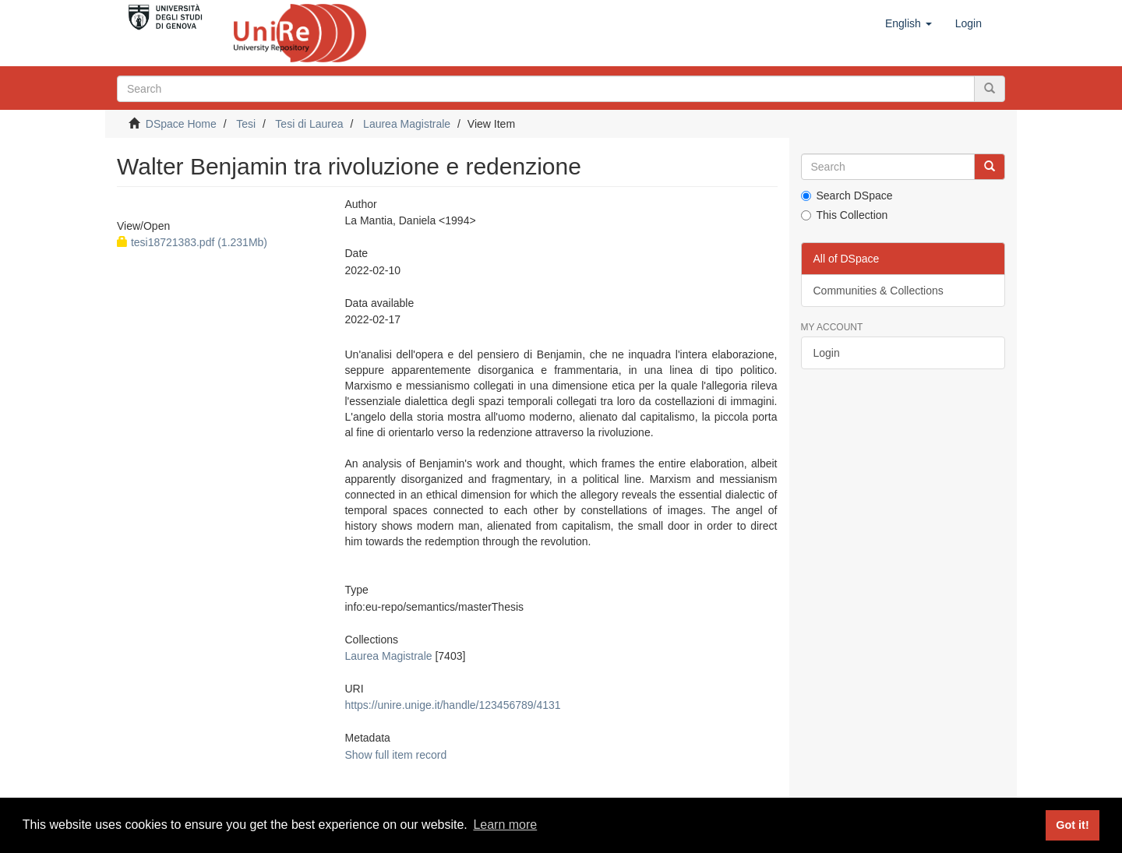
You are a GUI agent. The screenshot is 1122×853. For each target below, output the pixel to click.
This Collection (844, 215)
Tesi (246, 124)
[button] (908, 23)
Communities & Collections (878, 290)
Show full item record (395, 755)
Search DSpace (847, 195)
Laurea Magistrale (406, 124)
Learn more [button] (505, 824)
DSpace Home (181, 124)
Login (826, 353)
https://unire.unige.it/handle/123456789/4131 (452, 705)
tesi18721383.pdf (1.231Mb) (192, 242)
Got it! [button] (1072, 825)
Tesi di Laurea (309, 124)
